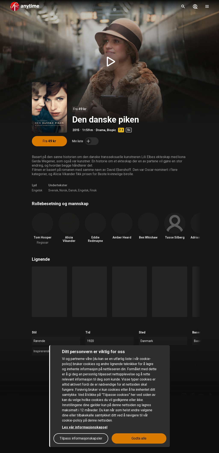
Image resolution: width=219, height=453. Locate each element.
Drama (100, 130)
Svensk (53, 190)
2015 (76, 130)
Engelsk (37, 190)
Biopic (111, 130)
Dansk (72, 190)
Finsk (93, 190)
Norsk (63, 190)
